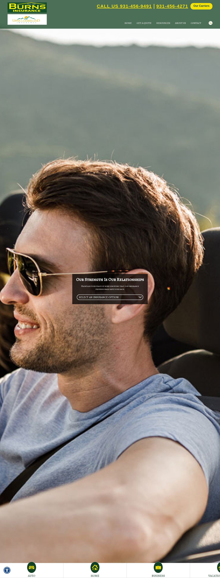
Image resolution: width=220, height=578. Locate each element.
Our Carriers (201, 5)
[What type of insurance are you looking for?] (110, 297)
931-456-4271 (172, 6)
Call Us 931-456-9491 (124, 6)
